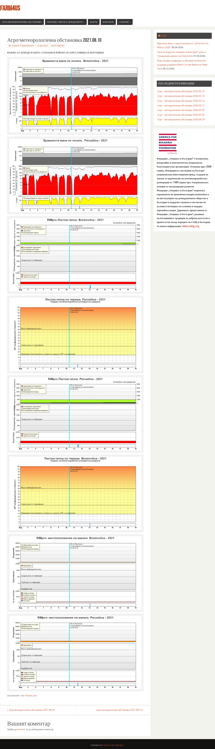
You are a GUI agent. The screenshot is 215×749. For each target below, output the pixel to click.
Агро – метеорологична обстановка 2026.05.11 (181, 105)
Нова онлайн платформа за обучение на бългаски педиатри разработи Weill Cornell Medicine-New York (182, 64)
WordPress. (118, 745)
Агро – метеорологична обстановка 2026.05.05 (181, 114)
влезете (21, 729)
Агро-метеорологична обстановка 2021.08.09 (31, 710)
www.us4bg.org (190, 226)
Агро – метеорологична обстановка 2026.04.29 (181, 119)
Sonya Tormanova (23, 45)
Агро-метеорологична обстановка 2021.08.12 (119, 710)
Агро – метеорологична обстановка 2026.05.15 (181, 91)
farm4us (10, 8)
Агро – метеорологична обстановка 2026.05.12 (181, 100)
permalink (31, 695)
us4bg (163, 35)
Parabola (106, 745)
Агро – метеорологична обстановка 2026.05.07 (181, 110)
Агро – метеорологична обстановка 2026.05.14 (181, 96)
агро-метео (57, 45)
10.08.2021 (42, 45)
